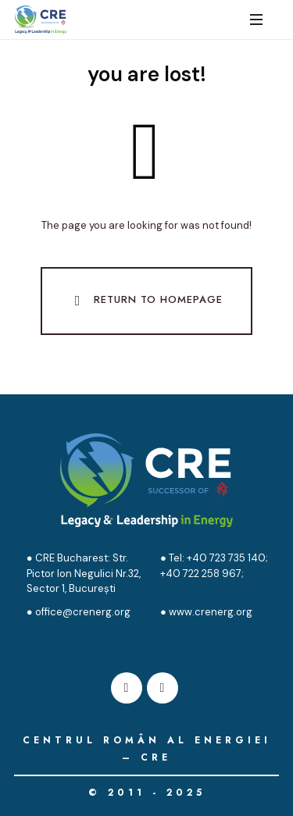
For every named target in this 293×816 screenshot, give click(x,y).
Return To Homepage (145, 300)
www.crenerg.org (210, 611)
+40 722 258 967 (200, 573)
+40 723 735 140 (225, 558)
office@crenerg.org (82, 611)
